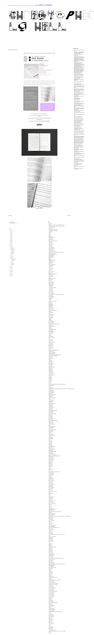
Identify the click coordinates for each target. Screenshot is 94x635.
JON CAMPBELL (51, 404)
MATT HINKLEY (51, 452)
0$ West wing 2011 (76, 158)
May (11, 257)
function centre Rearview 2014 (78, 118)
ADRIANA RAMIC (51, 239)
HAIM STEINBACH (51, 363)
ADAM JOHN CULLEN (52, 237)
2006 (11, 275)
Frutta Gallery (51, 343)
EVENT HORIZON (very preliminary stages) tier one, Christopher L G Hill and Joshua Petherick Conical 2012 (79, 137)
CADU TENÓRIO (51, 285)
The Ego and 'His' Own (52, 582)
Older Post (68, 215)
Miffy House (50, 461)
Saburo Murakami (51, 541)
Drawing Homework (51, 321)
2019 (11, 240)
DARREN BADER (51, 304)
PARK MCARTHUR (51, 510)
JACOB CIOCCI (51, 387)
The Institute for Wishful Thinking (53, 583)
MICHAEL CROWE (51, 459)
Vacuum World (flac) (51, 610)
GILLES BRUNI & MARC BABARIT (53, 355)
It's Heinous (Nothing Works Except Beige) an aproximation (57, 384)
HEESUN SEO (50, 370)
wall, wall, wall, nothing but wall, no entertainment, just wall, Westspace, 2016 (79, 87)
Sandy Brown (50, 543)
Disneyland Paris (51, 317)
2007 (11, 274)
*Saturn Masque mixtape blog (53, 230)
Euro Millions (50, 328)
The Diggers (50, 578)
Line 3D (50, 433)
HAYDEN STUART (51, 369)
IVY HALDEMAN (51, 385)
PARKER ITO (50, 512)
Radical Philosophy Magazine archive (54, 527)
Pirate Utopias (51, 519)
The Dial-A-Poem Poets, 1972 (53, 577)
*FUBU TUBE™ (51, 228)
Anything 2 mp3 (51, 262)
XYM (49, 625)
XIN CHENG (50, 624)
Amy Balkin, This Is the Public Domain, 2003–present (56, 252)
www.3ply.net (39, 116)
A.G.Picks (50, 235)
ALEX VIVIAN (50, 245)
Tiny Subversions (51, 600)
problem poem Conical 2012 (78, 144)
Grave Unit (50, 362)
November (12, 249)
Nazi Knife (50, 476)
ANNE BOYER (50, 261)
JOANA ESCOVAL (51, 400)
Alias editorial (51, 246)
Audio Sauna (50, 269)
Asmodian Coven (51, 268)
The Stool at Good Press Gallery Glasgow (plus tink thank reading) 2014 (79, 106)
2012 (11, 267)
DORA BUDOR (51, 320)
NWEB (49, 494)
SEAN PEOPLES (51, 545)
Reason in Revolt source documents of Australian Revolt (57, 534)
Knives (50, 425)
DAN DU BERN (51, 303)
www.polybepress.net (39, 119)
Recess (50, 535)
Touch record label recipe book (53, 602)
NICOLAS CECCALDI (51, 487)
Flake (49, 338)
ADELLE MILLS (50, 238)
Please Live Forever (51, 520)
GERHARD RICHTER (51, 351)
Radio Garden (51, 528)
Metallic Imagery (51, 458)
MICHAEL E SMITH (51, 460)
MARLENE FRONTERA (52, 446)
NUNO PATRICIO (51, 493)
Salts (49, 542)
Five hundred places (52, 337)
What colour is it (51, 618)
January (12, 264)
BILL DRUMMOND (51, 276)
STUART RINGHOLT (51, 566)
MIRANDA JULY (51, 466)
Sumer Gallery (51, 568)
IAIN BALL (50, 376)
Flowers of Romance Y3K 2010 (78, 163)
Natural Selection (51, 475)
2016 (11, 244)
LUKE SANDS (50, 443)
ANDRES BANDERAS (51, 255)
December (12, 248)
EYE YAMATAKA (51, 330)
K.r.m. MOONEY (51, 412)
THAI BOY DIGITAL (51, 576)
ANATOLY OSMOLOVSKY (52, 253)
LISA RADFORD (51, 434)
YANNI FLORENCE (51, 627)
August (12, 253)
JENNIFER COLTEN (51, 395)
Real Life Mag (51, 533)
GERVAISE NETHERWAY (52, 353)
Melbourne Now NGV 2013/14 (78, 117)
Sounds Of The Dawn (52, 559)
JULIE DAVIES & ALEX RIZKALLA (53, 410)
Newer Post (10, 215)
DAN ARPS (50, 302)
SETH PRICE (50, 549)
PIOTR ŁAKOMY (51, 518)
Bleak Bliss (50, 280)
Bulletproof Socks (51, 284)
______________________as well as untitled (30, 5)
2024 (11, 233)
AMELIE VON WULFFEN (52, 251)
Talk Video (50, 574)
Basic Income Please (51, 271)
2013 (11, 266)
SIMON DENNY (51, 553)
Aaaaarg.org (50, 236)
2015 (11, 245)
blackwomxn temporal (52, 278)
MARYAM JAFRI (51, 450)
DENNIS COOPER (51, 309)
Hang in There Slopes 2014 (77, 116)
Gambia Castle (51, 344)
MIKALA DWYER (51, 462)
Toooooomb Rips (51, 601)
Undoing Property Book (52, 609)
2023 (11, 234)
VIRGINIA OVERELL (51, 615)
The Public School (51, 590)
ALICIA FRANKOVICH (51, 247)
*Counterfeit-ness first (52, 227)
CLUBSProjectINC (51, 297)
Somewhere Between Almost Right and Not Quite (56, 558)
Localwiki (50, 436)
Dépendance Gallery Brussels (53, 310)
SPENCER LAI (50, 561)
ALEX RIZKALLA (51, 244)
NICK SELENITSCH (51, 486)
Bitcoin (50, 277)
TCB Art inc (50, 575)
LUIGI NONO (50, 442)
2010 (11, 270)
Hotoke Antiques (51, 375)
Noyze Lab (50, 492)
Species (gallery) (51, 560)
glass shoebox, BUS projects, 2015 (78, 92)
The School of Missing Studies (53, 591)
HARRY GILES (50, 368)
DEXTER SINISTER (51, 312)
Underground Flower (52, 608)
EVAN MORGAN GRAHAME (52, 329)
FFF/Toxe (50, 335)
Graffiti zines (50, 360)
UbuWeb (50, 607)
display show (50, 318)
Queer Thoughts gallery (52, 525)
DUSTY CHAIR (13, 260)
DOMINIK (50, 319)
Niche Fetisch (51, 483)
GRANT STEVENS (51, 361)
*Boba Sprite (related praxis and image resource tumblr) (57, 226)
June (12, 256)
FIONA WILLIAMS (51, 336)
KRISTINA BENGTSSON (52, 426)
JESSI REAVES (50, 396)
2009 (11, 271)
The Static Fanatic (51, 593)
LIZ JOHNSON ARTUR (52, 435)
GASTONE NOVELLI (51, 345)
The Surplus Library (51, 594)
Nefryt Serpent (51, 477)
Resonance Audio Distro (52, 536)
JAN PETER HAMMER (51, 392)
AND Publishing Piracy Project (53, 254)
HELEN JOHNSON (51, 371)
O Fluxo (50, 495)
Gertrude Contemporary (52, 352)
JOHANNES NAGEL (51, 401)
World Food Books (51, 623)
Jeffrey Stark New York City (52, 394)
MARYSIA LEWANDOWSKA (52, 451)
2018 (11, 241)
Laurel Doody (50, 428)
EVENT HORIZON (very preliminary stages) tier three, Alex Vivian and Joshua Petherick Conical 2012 (79, 142)
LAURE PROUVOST (51, 427)
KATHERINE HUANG (51, 418)
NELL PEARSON (51, 478)
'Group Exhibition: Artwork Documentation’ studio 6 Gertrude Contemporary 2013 (79, 129)
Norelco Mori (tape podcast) (53, 491)
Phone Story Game (51, 517)
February (12, 263)
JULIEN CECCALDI (51, 411)
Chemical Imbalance (51, 293)
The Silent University (52, 592)
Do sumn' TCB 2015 (76, 100)
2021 (11, 237)
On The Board (51, 500)
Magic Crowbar (51, 445)
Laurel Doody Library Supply (52, 429)
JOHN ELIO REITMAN (52, 403)
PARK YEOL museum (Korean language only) (55, 511)
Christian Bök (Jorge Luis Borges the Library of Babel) (56, 294)
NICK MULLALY (51, 485)
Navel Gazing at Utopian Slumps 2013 (79, 130)
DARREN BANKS (51, 305)
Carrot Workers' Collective (52, 287)
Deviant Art (50, 311)
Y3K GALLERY (50, 626)
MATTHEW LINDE (51, 453)
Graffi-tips (50, 359)
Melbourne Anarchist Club (52, 454)
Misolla (50, 467)
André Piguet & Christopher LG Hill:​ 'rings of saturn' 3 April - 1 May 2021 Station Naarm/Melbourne (79, 53)
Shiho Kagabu (51, 550)
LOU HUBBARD (51, 437)
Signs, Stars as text (51, 552)
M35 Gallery (50, 444)
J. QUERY (50, 386)
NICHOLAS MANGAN (51, 484)
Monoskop (50, 468)
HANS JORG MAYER (51, 367)
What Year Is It (51, 619)
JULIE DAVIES (50, 409)
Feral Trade (50, 334)
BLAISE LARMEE (51, 279)
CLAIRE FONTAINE (51, 296)
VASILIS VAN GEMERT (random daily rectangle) (55, 611)
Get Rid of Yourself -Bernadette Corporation (55, 354)
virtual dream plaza (51, 616)
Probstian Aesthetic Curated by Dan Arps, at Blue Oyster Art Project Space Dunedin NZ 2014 (79, 109)
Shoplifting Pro (51, 551)
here (43, 121)
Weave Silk (50, 617)
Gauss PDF (50, 346)
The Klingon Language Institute (53, 584)
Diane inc (50, 313)
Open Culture (51, 502)
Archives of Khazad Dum (52, 264)
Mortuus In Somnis (51, 469)
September (12, 252)
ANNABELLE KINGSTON (52, 260)
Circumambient (51, 295)
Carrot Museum (51, 286)
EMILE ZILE (50, 327)
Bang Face (50, 270)
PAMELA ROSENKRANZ (52, 509)
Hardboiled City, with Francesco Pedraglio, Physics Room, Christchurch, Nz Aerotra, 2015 (79, 94)
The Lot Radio (51, 585)
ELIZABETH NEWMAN (52, 326)
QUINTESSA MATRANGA (52, 526)
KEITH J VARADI (51, 419)
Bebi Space (50, 272)
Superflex (50, 569)
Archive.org (50, 263)
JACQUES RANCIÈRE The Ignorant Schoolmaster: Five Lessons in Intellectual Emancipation (61, 388)
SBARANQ (50, 544)
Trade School (50, 603)
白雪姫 (50, 632)
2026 (11, 230)
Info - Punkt (50, 379)
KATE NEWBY (50, 417)
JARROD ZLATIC (51, 393)
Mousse (50, 470)
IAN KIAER (50, 377)
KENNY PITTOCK (51, 421)
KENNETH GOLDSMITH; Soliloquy (53, 420)
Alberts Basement (51, 243)
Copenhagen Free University (53, 301)
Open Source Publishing (52, 503)
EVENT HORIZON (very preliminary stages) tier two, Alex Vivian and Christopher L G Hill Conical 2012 (79, 140)
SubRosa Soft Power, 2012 (52, 567)
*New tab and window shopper (53, 229)
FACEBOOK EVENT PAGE (39, 208)
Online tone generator (52, 501)
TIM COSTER (50, 599)
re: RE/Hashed (51, 532)
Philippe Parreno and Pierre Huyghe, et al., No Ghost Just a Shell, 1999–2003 (59, 516)
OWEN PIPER (50, 508)
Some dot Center (51, 557)
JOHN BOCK (50, 402)
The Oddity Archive (51, 586)
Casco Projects (51, 288)
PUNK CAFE (50, 524)
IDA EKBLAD (50, 378)
